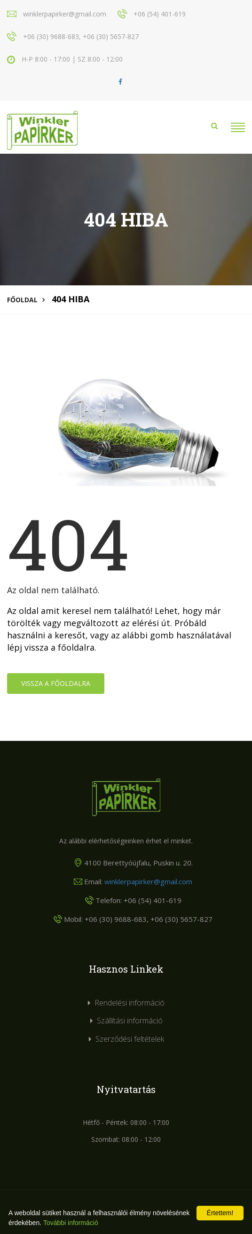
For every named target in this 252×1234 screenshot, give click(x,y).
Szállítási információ (130, 1020)
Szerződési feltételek (129, 1039)
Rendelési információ (129, 1003)
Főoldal (22, 299)
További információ (70, 1222)
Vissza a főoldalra (55, 683)
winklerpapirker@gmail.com (148, 881)
